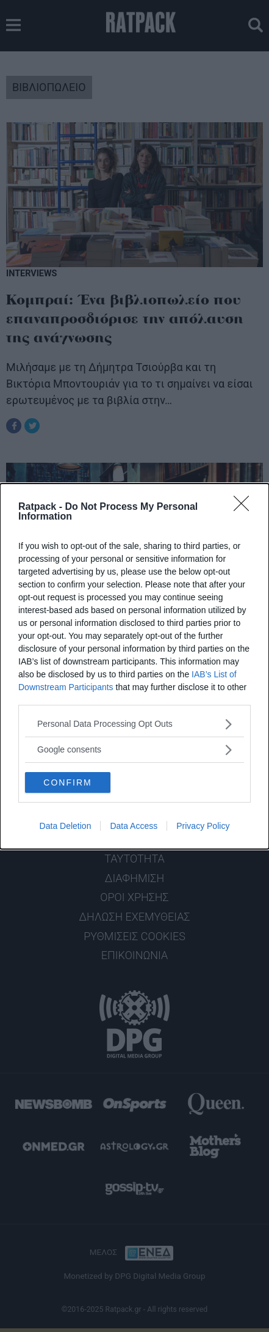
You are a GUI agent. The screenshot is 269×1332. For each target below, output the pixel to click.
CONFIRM (67, 782)
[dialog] (134, 666)
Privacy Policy (202, 826)
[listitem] (134, 724)
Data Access (133, 826)
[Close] (245, 507)
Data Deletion (65, 826)
